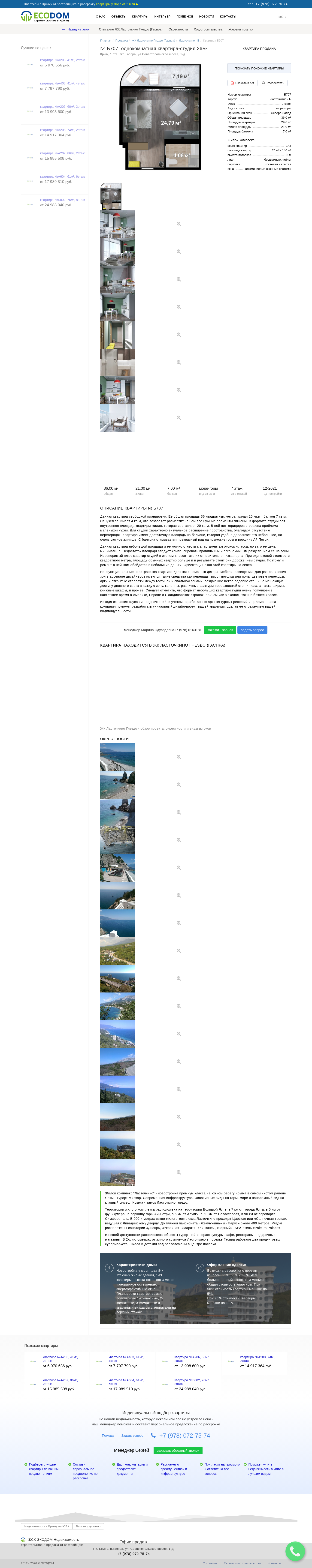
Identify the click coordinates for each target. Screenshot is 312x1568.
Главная (106, 40)
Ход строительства (208, 29)
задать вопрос (252, 630)
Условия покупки (241, 29)
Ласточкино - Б (189, 40)
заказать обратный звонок (178, 1450)
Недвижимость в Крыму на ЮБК (46, 1526)
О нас (100, 16)
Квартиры (140, 16)
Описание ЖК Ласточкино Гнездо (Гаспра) (130, 29)
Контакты (228, 16)
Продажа (121, 40)
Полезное (184, 16)
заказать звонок (220, 630)
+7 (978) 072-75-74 (180, 1435)
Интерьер (162, 16)
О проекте (210, 1563)
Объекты (118, 16)
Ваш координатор (88, 1526)
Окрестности (178, 29)
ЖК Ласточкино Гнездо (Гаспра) (153, 40)
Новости (206, 16)
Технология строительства (242, 1563)
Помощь (108, 1435)
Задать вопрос (132, 1435)
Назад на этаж (75, 29)
